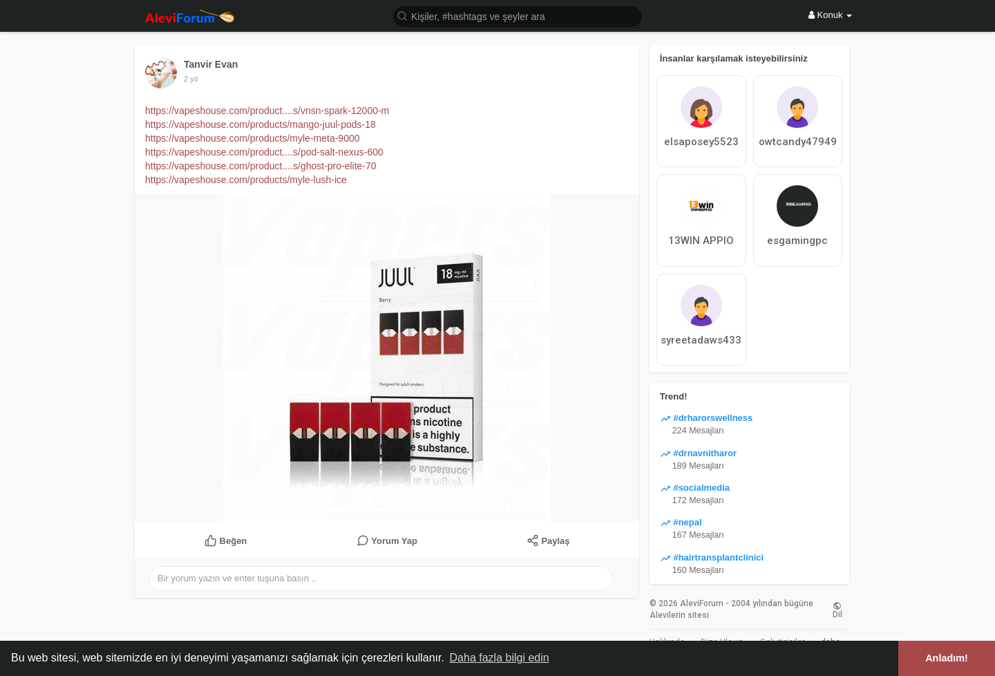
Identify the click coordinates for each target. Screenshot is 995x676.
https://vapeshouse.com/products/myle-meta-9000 (252, 138)
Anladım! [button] (946, 658)
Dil (837, 609)
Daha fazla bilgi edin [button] (499, 658)
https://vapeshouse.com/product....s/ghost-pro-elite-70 (261, 165)
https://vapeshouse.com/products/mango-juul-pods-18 (260, 124)
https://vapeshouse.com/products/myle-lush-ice (246, 179)
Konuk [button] (830, 15)
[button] (517, 15)
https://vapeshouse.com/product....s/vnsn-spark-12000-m (267, 110)
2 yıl (191, 79)
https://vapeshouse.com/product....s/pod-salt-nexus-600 (264, 152)
